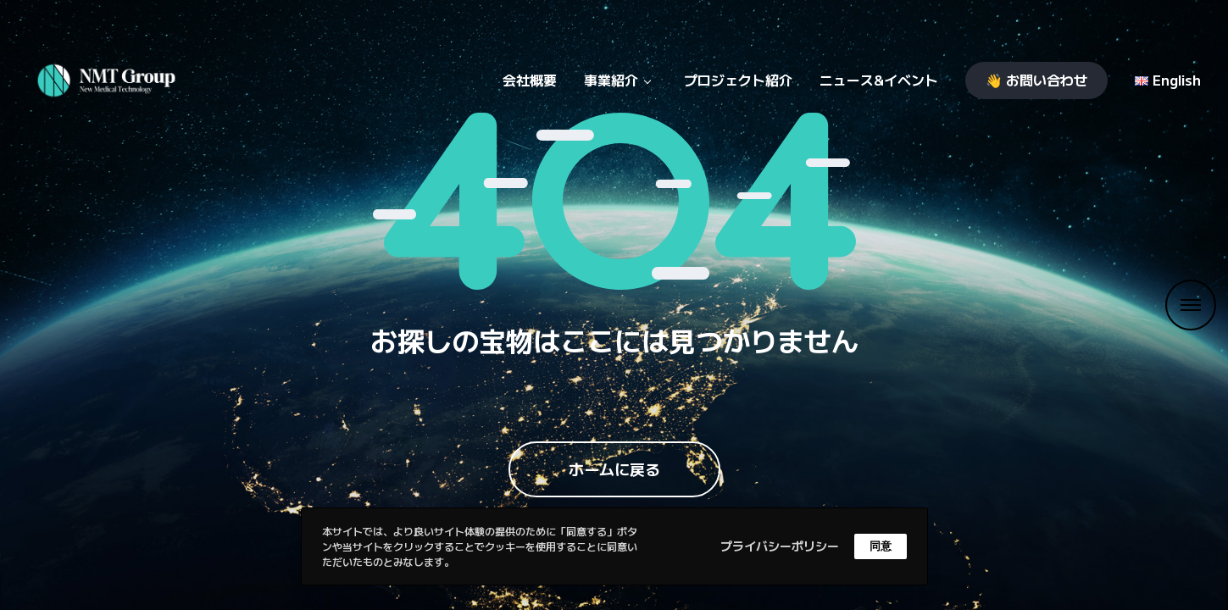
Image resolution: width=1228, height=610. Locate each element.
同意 (881, 546)
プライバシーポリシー (779, 545)
